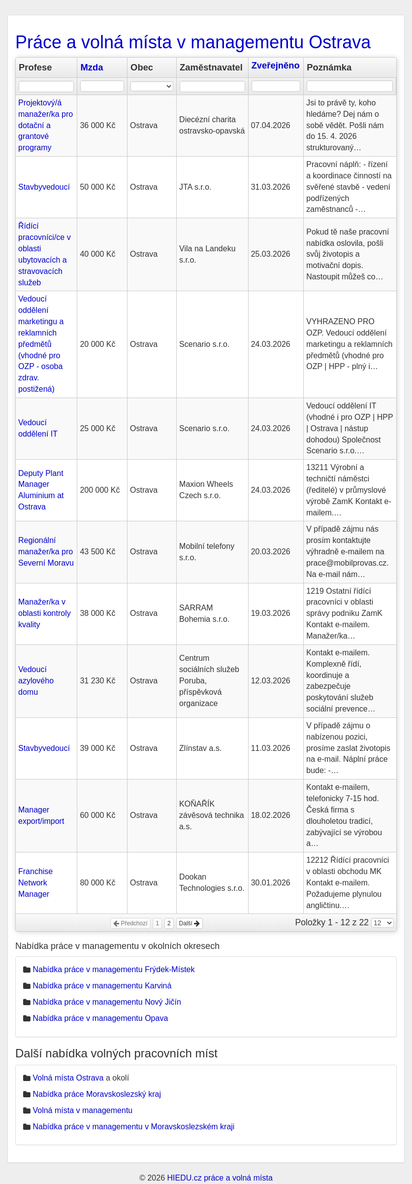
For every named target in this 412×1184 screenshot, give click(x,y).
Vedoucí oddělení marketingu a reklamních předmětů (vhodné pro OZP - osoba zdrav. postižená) (41, 344)
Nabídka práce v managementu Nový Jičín (106, 1002)
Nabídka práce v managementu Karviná (101, 985)
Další (189, 923)
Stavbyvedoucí (44, 187)
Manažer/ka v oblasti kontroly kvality (44, 613)
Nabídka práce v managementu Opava (100, 1018)
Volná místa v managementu (82, 1110)
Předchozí (130, 923)
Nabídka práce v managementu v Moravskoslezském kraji (133, 1126)
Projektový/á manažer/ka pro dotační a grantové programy (45, 125)
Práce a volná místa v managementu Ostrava (193, 42)
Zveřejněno (276, 65)
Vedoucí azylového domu (36, 680)
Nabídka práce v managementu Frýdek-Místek (113, 969)
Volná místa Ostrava (67, 1078)
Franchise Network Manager (35, 882)
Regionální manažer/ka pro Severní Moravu (46, 551)
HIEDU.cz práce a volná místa (219, 1178)
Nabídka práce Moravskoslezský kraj (96, 1094)
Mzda (91, 67)
